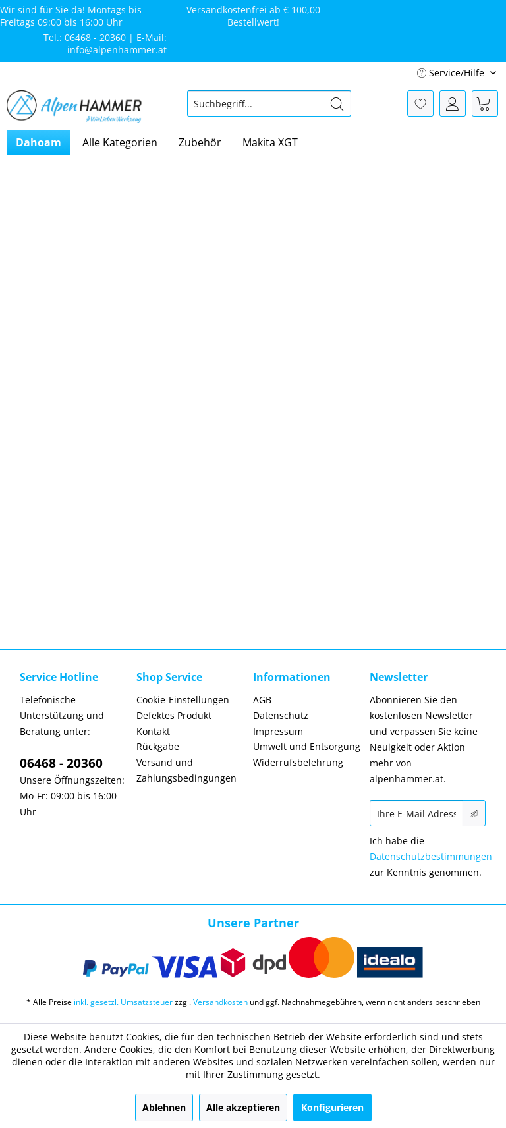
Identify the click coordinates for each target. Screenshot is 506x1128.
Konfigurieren (332, 1107)
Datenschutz (280, 715)
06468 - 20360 (61, 763)
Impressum (278, 731)
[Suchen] (337, 103)
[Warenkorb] (485, 103)
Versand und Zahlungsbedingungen (186, 770)
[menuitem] (269, 103)
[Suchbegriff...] (269, 103)
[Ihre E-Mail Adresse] (416, 813)
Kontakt (153, 731)
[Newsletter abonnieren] (474, 813)
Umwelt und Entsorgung (306, 746)
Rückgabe (157, 746)
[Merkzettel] (420, 103)
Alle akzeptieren (243, 1107)
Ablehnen (164, 1107)
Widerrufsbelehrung (298, 762)
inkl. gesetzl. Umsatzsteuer (123, 1001)
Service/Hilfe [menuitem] (452, 73)
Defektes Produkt (173, 715)
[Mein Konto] (452, 103)
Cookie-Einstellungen (182, 699)
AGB (262, 699)
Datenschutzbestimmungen (431, 856)
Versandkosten (220, 1001)
